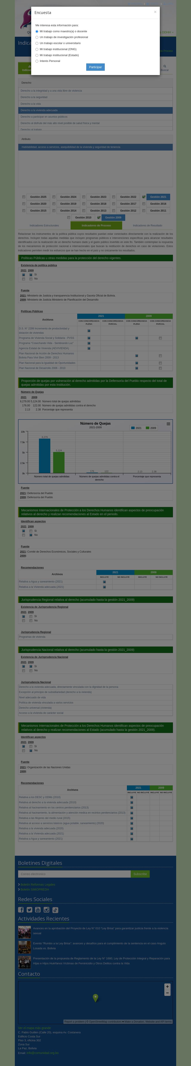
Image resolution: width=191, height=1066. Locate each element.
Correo (152, 3)
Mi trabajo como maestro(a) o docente (63, 31)
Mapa (168, 3)
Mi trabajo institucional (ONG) (58, 49)
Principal (135, 3)
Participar (95, 67)
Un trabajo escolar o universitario (60, 43)
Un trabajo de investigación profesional (64, 37)
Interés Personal (50, 61)
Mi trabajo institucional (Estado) (59, 55)
